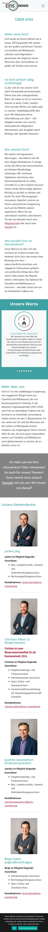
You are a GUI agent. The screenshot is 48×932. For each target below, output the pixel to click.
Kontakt (7, 483)
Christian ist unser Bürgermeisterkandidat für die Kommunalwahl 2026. (20, 652)
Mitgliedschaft (12, 223)
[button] (17, 371)
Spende (8, 227)
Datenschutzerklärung (27, 928)
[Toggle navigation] (43, 5)
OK (14, 928)
